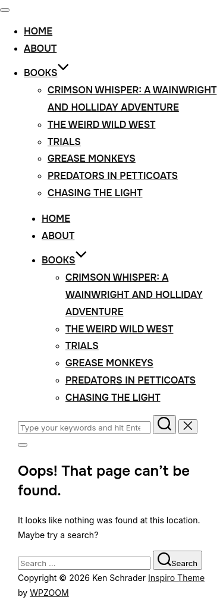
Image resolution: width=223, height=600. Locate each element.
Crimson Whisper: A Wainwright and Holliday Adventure (134, 294)
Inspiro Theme (176, 578)
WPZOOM (49, 593)
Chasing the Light (95, 193)
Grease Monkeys (92, 158)
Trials (64, 142)
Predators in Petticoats (113, 175)
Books (47, 73)
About (40, 48)
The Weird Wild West (101, 124)
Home (38, 31)
